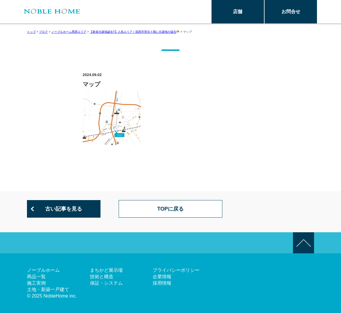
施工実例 (36, 283)
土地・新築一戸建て (48, 289)
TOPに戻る (170, 209)
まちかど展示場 (106, 270)
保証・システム (106, 283)
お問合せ (291, 11)
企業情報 (162, 276)
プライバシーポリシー (176, 270)
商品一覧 (36, 276)
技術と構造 (101, 276)
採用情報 (162, 283)
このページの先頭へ (303, 242)
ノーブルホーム (43, 270)
